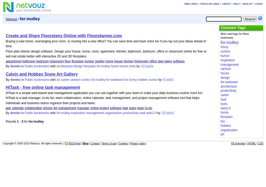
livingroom (141, 61)
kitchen (129, 61)
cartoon (75, 80)
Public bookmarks (37, 66)
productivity (131, 113)
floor (68, 61)
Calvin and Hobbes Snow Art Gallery (42, 74)
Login (258, 4)
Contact (95, 143)
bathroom (29, 61)
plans (168, 61)
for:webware (114, 80)
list (55, 108)
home (110, 61)
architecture (65, 66)
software (178, 61)
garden (100, 61)
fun (126, 80)
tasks (132, 108)
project (104, 108)
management (67, 108)
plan (161, 61)
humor (153, 80)
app (8, 108)
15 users (168, 113)
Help (237, 4)
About (226, 4)
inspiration (78, 113)
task (125, 108)
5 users (168, 80)
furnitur (89, 61)
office (153, 61)
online (94, 108)
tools (132, 66)
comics (86, 80)
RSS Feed (75, 143)
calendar (18, 108)
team (140, 108)
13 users (147, 66)
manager (83, 108)
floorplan (78, 61)
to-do (148, 108)
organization (113, 113)
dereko (15, 66)
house (118, 61)
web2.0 (151, 113)
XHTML (251, 143)
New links (191, 4)
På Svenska (238, 143)
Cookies (123, 143)
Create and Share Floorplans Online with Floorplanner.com (64, 36)
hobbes (143, 80)
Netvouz (11, 19)
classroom (57, 61)
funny (133, 80)
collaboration (33, 108)
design (78, 66)
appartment (14, 61)
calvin (65, 80)
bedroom (42, 61)
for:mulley (103, 66)
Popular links (210, 4)
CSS (260, 143)
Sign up (247, 4)
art (58, 80)
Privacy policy (138, 143)
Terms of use (109, 143)
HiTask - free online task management (43, 87)
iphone (47, 108)
